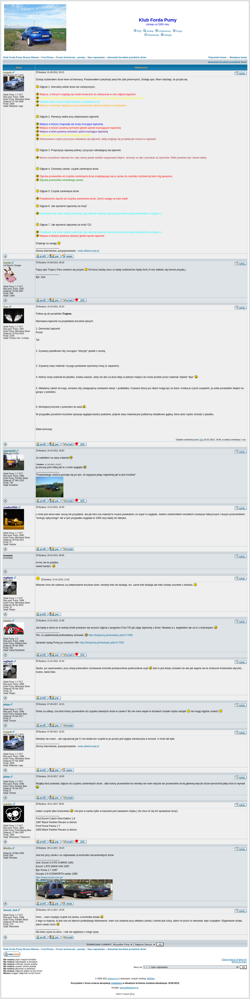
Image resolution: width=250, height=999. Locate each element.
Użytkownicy (163, 31)
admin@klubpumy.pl (129, 988)
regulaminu (116, 983)
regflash (8, 577)
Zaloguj (166, 35)
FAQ (137, 31)
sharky (7, 620)
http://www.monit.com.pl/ (49, 877)
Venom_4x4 (10, 910)
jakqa (6, 704)
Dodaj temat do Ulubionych (234, 959)
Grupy (177, 31)
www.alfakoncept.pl (88, 250)
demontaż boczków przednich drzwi (126, 57)
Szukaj (148, 31)
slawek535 (9, 451)
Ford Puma (47, 57)
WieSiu (7, 848)
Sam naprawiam (96, 57)
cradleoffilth (10, 507)
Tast (5, 306)
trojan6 (7, 72)
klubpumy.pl (113, 978)
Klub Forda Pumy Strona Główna (21, 57)
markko (7, 804)
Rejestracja (152, 35)
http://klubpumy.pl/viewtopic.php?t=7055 (102, 642)
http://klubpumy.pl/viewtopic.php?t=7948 (110, 635)
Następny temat (238, 57)
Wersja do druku (239, 962)
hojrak (7, 262)
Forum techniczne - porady (70, 57)
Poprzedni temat (217, 57)
